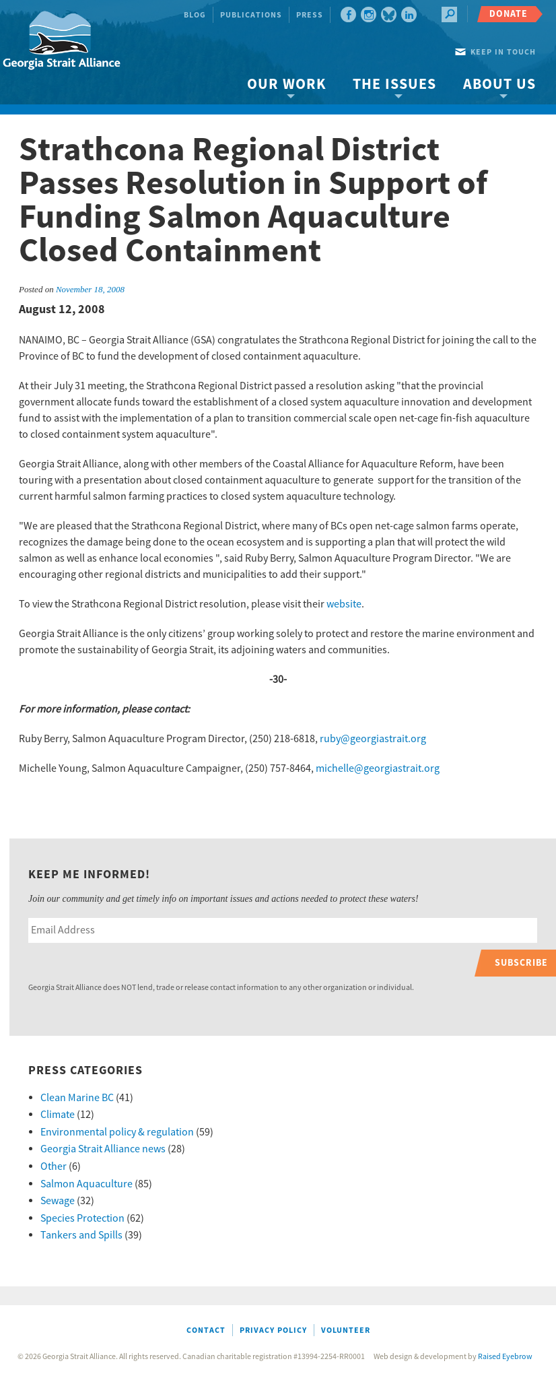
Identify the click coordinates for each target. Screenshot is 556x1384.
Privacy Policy (273, 1330)
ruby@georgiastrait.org (373, 739)
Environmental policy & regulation (117, 1132)
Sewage (57, 1201)
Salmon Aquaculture (86, 1184)
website (343, 604)
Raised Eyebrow (505, 1357)
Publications (251, 15)
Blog (195, 15)
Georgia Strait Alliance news (103, 1149)
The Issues (394, 84)
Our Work (286, 84)
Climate (57, 1114)
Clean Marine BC (77, 1098)
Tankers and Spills (81, 1235)
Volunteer (345, 1330)
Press (309, 15)
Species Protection (82, 1218)
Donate (508, 13)
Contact (205, 1330)
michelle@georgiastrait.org (378, 768)
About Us (499, 84)
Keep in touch (503, 52)
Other (53, 1166)
